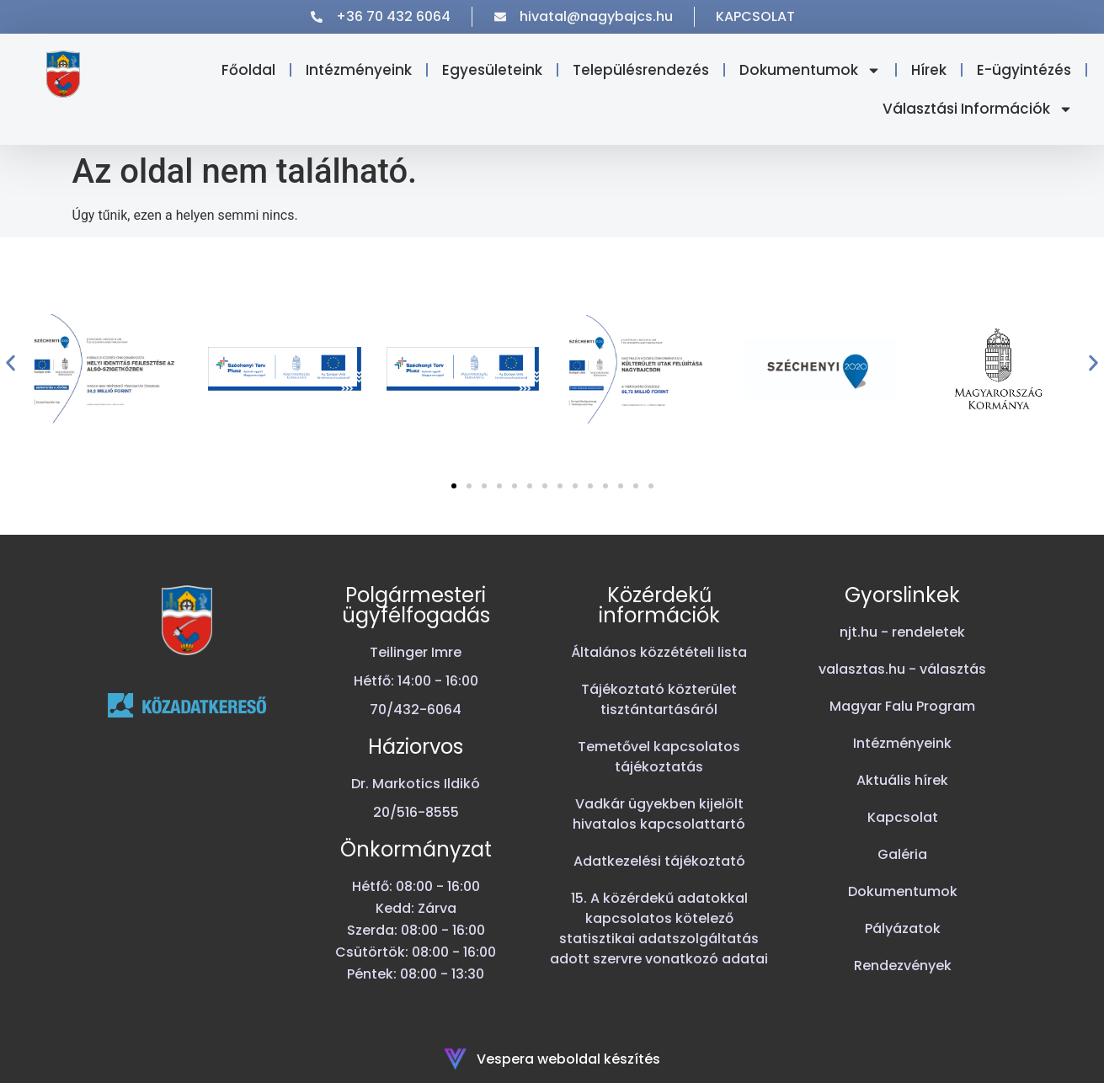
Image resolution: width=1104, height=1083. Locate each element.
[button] (10, 363)
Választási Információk (978, 109)
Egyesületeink (492, 70)
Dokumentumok (810, 70)
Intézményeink (359, 70)
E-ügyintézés (1024, 70)
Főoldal (248, 70)
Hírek (929, 70)
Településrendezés (641, 70)
